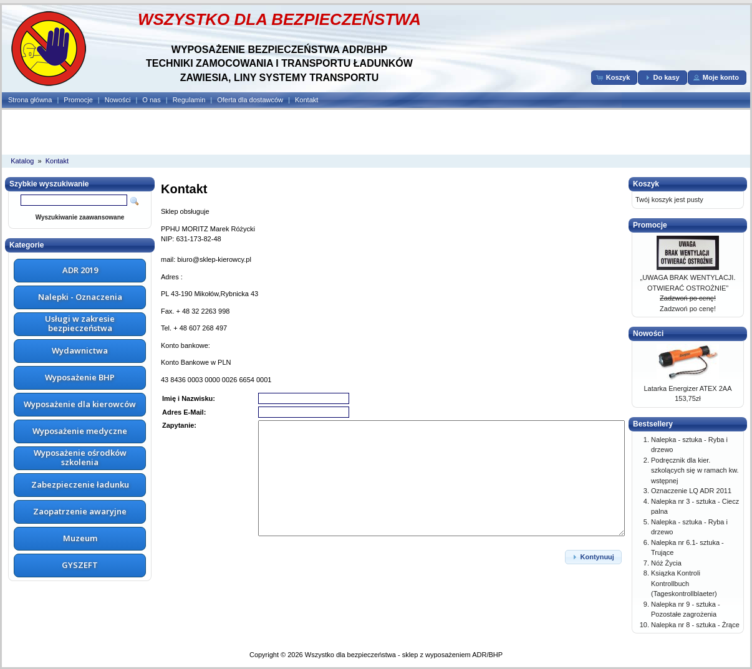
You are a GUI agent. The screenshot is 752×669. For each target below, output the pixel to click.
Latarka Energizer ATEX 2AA (687, 388)
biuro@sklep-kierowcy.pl (214, 259)
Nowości (118, 99)
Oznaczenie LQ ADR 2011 (691, 490)
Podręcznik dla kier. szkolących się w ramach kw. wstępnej (695, 470)
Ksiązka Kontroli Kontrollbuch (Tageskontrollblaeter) (684, 583)
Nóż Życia (666, 563)
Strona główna (30, 99)
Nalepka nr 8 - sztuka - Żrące (695, 624)
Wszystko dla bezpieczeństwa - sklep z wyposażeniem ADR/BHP (404, 654)
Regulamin (189, 99)
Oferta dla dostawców (250, 99)
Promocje (78, 99)
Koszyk (646, 184)
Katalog (22, 161)
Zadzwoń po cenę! (688, 298)
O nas (151, 99)
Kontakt (306, 99)
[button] (614, 77)
